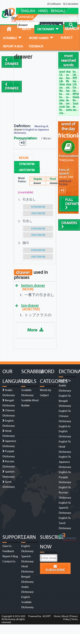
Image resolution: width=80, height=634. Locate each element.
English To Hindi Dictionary (65, 446)
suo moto (71, 97)
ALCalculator (70, 3)
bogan (76, 71)
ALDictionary (8, 619)
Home (57, 616)
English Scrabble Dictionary (27, 602)
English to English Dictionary (65, 431)
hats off (70, 90)
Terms (74, 619)
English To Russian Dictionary (65, 492)
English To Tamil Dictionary (65, 523)
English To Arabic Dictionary (65, 385)
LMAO (76, 74)
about (26, 29)
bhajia (76, 97)
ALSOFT (46, 616)
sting (68, 84)
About (65, 616)
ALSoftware (54, 3)
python (70, 87)
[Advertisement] (35, 87)
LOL (75, 84)
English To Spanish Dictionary (65, 508)
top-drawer (30, 305)
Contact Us (8, 561)
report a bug (13, 46)
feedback (36, 46)
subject (66, 37)
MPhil (76, 93)
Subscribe (55, 568)
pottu (69, 109)
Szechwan (71, 106)
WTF (75, 77)
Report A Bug (10, 556)
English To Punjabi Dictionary (65, 477)
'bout (75, 103)
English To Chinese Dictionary (65, 416)
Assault (70, 77)
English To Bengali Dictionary (65, 401)
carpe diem (72, 93)
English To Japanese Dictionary (65, 462)
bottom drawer (33, 285)
